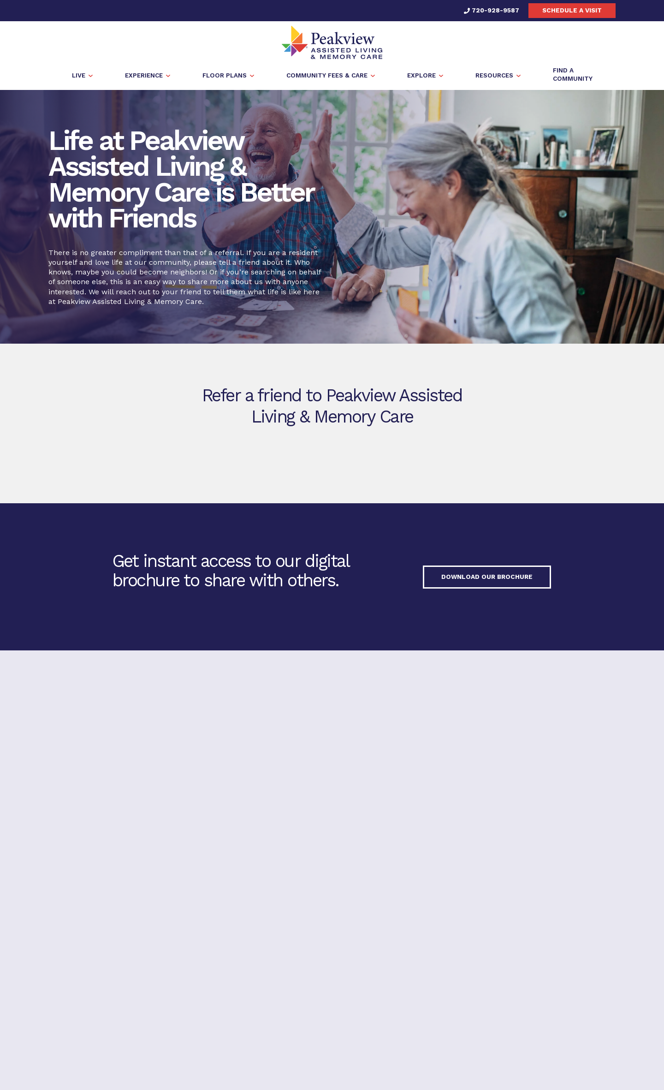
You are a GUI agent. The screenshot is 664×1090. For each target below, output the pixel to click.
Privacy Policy (290, 915)
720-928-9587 (491, 10)
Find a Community (544, 853)
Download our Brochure (487, 578)
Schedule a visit (572, 10)
